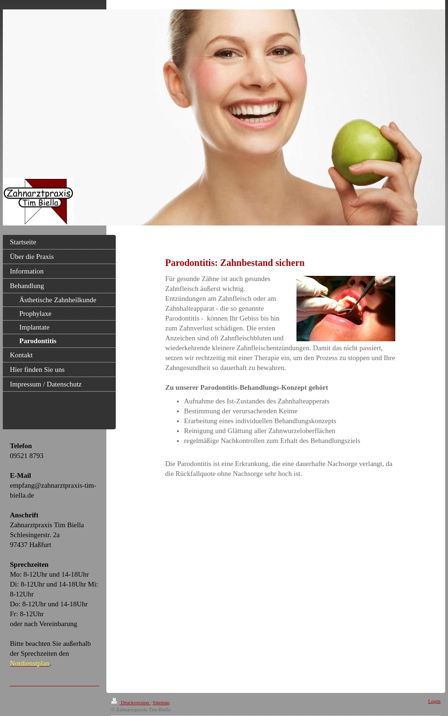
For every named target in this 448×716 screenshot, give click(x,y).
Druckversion (130, 702)
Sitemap (160, 702)
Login (434, 701)
